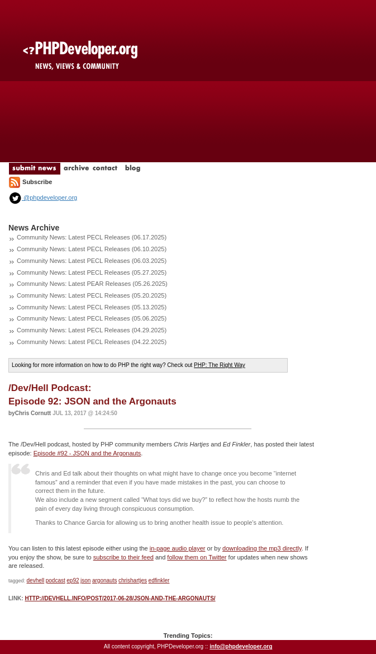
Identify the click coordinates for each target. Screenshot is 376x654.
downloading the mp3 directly (262, 548)
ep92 (72, 580)
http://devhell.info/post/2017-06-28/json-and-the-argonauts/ (120, 598)
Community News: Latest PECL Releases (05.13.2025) (91, 307)
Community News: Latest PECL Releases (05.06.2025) (91, 318)
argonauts (104, 580)
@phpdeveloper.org (42, 197)
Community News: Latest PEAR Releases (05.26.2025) (92, 283)
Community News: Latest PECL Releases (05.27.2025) (91, 272)
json (85, 580)
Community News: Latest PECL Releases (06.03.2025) (91, 260)
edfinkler (159, 580)
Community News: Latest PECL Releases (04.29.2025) (91, 330)
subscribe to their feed (123, 557)
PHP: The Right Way (219, 365)
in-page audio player (178, 548)
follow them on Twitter (196, 557)
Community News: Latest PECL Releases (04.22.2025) (91, 341)
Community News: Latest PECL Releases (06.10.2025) (91, 249)
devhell (36, 580)
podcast (55, 580)
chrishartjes (132, 580)
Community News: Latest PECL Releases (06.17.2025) (91, 237)
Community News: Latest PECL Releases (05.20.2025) (91, 295)
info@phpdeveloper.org (241, 646)
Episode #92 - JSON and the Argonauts (87, 453)
